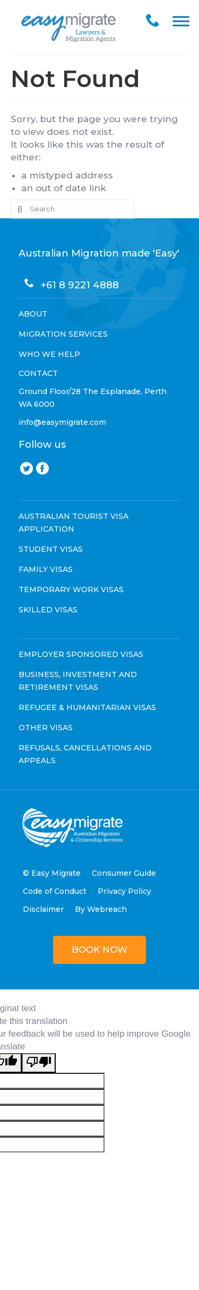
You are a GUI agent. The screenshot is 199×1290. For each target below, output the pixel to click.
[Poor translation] (39, 1063)
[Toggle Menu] (180, 21)
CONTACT (38, 373)
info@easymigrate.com (62, 422)
